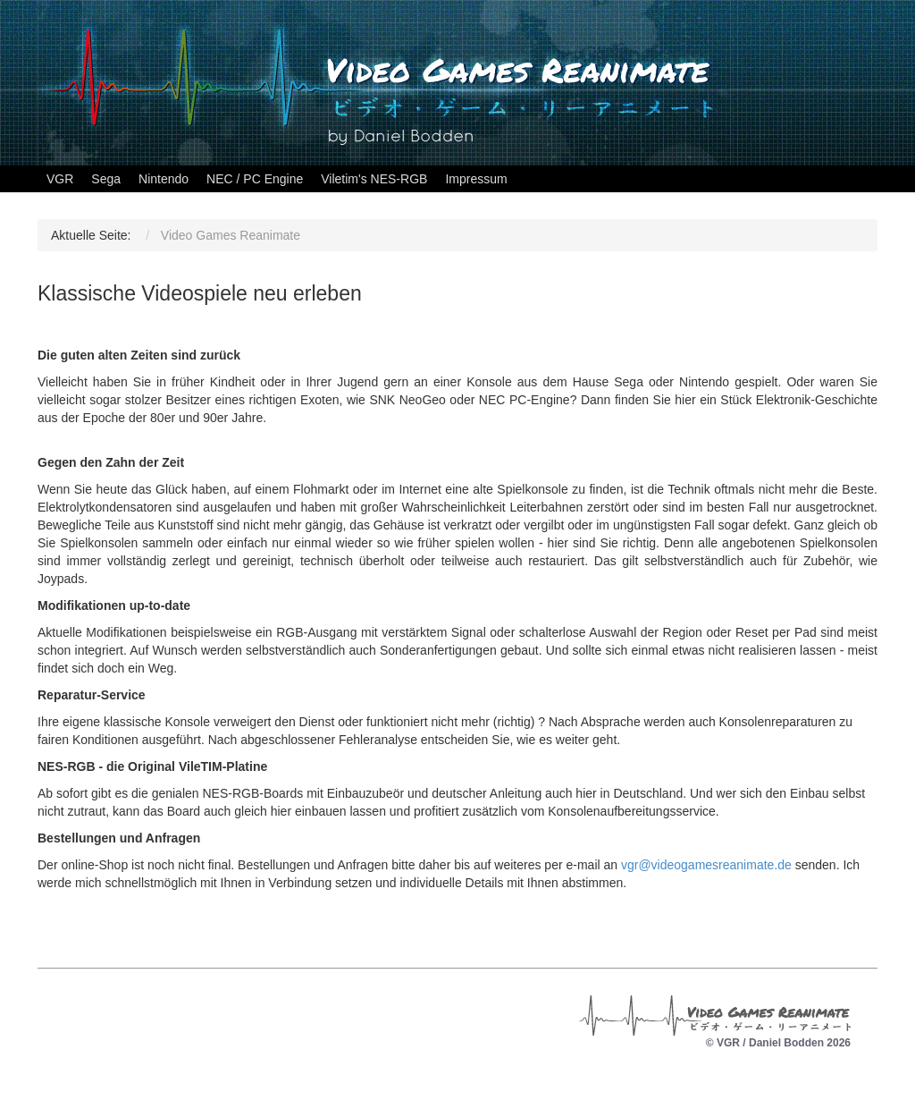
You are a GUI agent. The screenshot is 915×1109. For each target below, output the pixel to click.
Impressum (476, 179)
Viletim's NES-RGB (374, 179)
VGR (59, 179)
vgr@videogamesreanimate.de (706, 865)
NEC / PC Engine (254, 179)
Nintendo (164, 179)
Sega (106, 179)
